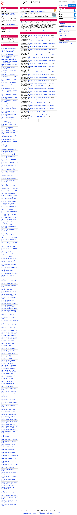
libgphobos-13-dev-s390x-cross (8, 406)
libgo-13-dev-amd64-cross (8, 365)
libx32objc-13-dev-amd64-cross (8, 498)
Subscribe (72, 5)
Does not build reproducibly (30, 15)
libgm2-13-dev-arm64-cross (9, 332)
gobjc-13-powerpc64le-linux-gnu (9, 254)
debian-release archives (46, 28)
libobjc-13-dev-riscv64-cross (9, 428)
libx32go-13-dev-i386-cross (9, 482)
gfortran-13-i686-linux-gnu (8, 178)
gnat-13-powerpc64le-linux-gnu (9, 212)
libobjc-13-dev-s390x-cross (8, 429)
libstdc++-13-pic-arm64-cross (8, 453)
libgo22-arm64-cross (7, 378)
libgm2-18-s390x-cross (7, 352)
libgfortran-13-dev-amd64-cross (8, 312)
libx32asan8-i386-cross (7, 467)
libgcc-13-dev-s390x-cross (8, 310)
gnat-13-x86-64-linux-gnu (8, 217)
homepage (62, 23)
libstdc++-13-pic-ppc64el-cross (8, 459)
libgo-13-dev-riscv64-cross (8, 373)
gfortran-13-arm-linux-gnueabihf (7, 176)
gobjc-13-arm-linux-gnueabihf (6, 244)
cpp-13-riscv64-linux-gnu (8, 54)
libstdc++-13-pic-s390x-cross (9, 464)
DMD (14, 14)
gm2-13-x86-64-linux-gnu (8, 204)
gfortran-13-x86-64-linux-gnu (9, 192)
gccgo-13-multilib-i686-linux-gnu (9, 142)
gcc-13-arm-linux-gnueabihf (9, 82)
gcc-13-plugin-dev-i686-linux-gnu (9, 103)
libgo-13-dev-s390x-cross (8, 375)
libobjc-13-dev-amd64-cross (9, 419)
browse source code (64, 31)
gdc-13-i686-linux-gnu (7, 158)
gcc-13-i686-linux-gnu (7, 88)
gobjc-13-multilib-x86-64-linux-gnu (8, 251)
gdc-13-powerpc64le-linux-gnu (8, 166)
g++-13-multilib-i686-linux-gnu (9, 65)
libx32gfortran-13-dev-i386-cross (9, 477)
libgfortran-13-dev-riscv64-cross (8, 325)
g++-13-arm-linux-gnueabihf (9, 61)
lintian (61, 25)
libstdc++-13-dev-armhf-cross (8, 437)
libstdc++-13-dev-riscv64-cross (8, 444)
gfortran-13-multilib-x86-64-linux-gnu (9, 183)
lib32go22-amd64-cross (8, 269)
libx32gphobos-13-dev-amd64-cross (7, 488)
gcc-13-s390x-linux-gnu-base (9, 129)
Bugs (34, 513)
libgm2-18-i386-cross (7, 347)
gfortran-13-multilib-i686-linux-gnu (8, 181)
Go (73, 1)
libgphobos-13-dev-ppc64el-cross (9, 400)
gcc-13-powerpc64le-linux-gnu (8, 117)
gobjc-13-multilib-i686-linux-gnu (9, 249)
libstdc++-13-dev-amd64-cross (8, 432)
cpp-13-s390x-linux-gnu (8, 56)
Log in (65, 5)
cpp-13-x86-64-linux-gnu (8, 58)
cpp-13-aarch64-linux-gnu (8, 46)
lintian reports (38, 11)
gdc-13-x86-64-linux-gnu (8, 171)
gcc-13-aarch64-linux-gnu (8, 78)
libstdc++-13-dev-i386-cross (9, 439)
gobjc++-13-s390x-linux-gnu (9, 237)
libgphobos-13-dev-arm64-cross (8, 391)
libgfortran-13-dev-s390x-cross (8, 328)
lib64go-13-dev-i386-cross (8, 288)
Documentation (27, 513)
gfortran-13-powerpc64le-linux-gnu (8, 186)
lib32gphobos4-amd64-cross (9, 273)
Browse (11, 24)
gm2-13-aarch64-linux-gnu (8, 193)
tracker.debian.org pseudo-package (40, 512)
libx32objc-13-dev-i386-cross (9, 500)
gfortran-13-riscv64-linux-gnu (9, 188)
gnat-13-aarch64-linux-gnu (8, 206)
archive (10, 14)
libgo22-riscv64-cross (7, 385)
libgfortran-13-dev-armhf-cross (8, 318)
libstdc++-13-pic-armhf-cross (9, 455)
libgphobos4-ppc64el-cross (8, 414)
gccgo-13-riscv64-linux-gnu (9, 149)
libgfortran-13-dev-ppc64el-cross (9, 322)
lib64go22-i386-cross (7, 289)
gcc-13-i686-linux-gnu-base (9, 90)
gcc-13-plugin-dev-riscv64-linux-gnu (8, 109)
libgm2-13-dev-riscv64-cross (9, 338)
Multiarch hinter (26, 10)
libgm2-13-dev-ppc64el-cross (9, 337)
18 (9, 29)
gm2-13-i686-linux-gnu (7, 197)
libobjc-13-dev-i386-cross (8, 424)
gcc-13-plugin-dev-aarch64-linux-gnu (9, 98)
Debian (19, 511)
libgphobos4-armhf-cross (8, 411)
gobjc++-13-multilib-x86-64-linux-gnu (9, 230)
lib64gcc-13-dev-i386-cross (8, 283)
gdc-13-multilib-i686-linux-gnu (8, 160)
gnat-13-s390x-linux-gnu (8, 215)
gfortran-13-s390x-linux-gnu (9, 190)
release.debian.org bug (37, 30)
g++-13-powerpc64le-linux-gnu (9, 70)
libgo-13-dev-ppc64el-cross (8, 371)
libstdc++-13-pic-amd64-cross (8, 450)
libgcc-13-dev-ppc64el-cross (9, 307)
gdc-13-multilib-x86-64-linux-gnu (9, 163)
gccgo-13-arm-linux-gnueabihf (7, 137)
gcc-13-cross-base (6, 87)
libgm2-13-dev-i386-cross (8, 335)
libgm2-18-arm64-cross (7, 343)
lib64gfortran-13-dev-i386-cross (8, 286)
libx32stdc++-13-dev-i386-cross (8, 505)
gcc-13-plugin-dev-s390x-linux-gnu (8, 112)
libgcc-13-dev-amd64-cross (8, 300)
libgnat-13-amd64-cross (8, 353)
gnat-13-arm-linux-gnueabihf (9, 208)
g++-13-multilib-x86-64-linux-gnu (8, 68)
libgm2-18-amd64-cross (8, 342)
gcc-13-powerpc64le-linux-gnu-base (8, 120)
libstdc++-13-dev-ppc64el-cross (8, 442)
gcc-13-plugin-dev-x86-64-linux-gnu (8, 115)
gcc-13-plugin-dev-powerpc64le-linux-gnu (7, 106)
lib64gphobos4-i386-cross (8, 294)
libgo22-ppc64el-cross (7, 383)
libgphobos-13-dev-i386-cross (8, 397)
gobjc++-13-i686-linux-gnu (9, 224)
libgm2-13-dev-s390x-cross (8, 340)
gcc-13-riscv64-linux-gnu (8, 122)
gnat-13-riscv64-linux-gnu (8, 214)
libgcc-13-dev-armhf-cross (8, 303)
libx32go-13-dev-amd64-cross (8, 480)
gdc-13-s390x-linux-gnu (8, 169)
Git (7, 24)
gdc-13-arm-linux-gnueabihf (9, 156)
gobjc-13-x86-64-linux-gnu (8, 260)
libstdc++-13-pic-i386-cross (9, 457)
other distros (62, 35)
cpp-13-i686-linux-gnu (7, 50)
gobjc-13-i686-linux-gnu (8, 246)
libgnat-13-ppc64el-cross (8, 360)
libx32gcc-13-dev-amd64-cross (8, 470)
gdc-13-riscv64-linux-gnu (8, 168)
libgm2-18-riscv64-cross (8, 350)
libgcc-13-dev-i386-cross (8, 305)
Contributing (50, 513)
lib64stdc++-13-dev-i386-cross (8, 298)
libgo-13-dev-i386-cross (7, 370)
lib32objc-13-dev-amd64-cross (8, 275)
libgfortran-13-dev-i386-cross (9, 320)
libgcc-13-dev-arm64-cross (8, 302)
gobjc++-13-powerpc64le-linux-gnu (8, 232)
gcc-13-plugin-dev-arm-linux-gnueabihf (9, 101)
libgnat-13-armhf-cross (7, 357)
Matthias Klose (12, 16)
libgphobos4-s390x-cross (8, 418)
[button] (21, 10)
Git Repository (42, 513)
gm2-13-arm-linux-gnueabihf (9, 195)
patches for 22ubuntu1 (65, 44)
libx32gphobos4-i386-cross (8, 495)
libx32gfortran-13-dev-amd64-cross (7, 474)
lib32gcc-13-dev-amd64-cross (8, 262)
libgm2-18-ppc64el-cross (8, 348)
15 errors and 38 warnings (38, 11)
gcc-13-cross (9, 10)
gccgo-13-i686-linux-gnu (8, 139)
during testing (38, 15)
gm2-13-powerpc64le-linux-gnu (9, 199)
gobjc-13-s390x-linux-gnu (8, 258)
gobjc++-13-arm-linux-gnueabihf (7, 222)
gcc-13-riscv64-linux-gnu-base (8, 125)
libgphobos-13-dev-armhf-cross (8, 394)
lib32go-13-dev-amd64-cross (9, 267)
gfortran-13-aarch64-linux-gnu (8, 173)
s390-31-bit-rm (25, 23)
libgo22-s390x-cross (7, 386)
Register (60, 5)
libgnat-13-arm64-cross (7, 355)
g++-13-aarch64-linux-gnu (8, 59)
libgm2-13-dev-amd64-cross (9, 330)
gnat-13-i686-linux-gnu (7, 209)
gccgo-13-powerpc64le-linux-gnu (9, 147)
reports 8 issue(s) (38, 10)
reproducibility (70, 26)
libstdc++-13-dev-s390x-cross (8, 447)
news (22, 33)
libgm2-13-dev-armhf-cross (8, 333)
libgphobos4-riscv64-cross (8, 416)
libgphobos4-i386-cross (7, 413)
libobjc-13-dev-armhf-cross (8, 423)
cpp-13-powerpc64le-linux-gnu (8, 52)
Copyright (34, 511)
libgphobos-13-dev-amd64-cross (8, 389)
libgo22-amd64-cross (7, 376)
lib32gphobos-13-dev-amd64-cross (7, 271)
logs (64, 26)
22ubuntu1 (68, 40)
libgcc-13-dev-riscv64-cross (9, 308)
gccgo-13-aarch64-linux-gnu (9, 135)
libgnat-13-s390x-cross (7, 363)
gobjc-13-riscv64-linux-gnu (8, 256)
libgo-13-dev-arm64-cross (8, 366)
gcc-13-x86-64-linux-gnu (8, 130)
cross (60, 28)
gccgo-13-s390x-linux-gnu (8, 151)
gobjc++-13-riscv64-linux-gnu (8, 235)
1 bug (24, 13)
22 (9, 31)
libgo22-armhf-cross (6, 380)
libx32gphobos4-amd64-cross (8, 493)
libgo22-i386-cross (6, 381)
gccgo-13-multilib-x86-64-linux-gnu (8, 144)
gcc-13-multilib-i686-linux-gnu (8, 92)
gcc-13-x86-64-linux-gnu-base (8, 133)
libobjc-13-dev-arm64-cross (9, 421)
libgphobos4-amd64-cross (8, 408)
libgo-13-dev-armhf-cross (8, 368)
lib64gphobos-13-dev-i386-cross (8, 292)
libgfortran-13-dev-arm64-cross (8, 315)
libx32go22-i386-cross (7, 485)
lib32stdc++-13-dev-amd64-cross (9, 278)
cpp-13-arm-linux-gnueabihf (9, 48)
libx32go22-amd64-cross (8, 484)
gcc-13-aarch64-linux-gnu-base (8, 80)
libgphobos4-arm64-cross (8, 409)
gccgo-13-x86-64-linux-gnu (8, 153)
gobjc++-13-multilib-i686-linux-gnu (8, 227)
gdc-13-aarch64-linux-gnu (8, 154)
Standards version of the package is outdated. (38, 16)
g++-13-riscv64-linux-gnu (8, 73)
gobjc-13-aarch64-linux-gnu (9, 242)
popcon (61, 29)
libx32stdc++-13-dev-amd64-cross (7, 502)
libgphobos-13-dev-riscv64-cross (9, 403)
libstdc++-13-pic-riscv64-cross (8, 462)
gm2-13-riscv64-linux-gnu (8, 201)
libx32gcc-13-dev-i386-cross (9, 472)
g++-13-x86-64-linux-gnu (8, 76)
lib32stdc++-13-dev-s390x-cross (9, 281)
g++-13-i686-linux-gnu (7, 62)
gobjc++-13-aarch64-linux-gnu (8, 220)
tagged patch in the (38, 13)
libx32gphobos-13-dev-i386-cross (9, 490)
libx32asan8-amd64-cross (8, 466)
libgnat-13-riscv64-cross (8, 362)
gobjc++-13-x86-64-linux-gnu (8, 240)
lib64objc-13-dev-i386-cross (9, 295)
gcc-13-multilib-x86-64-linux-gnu (9, 95)
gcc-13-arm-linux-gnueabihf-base (9, 84)
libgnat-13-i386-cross (7, 358)
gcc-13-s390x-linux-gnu (8, 127)
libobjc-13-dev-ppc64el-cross (9, 426)
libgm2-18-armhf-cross (7, 345)
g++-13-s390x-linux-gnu (8, 74)
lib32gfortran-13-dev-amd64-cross (9, 265)
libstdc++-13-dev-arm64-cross (8, 434)
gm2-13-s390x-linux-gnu (8, 203)
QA (14, 24)
